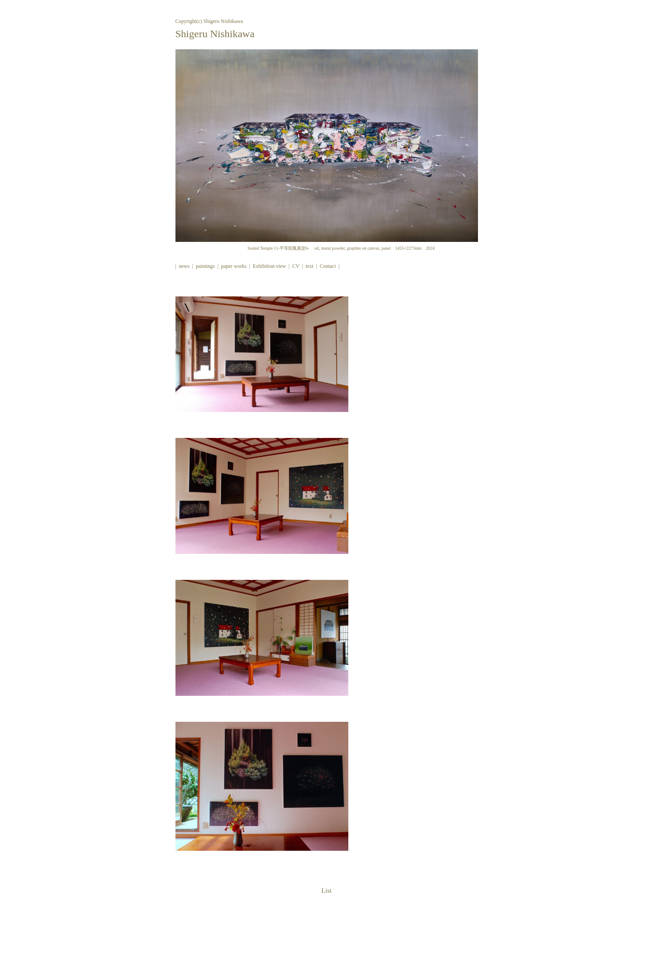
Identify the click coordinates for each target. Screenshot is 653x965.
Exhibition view (269, 266)
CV (295, 266)
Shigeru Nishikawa (215, 33)
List (326, 890)
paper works (233, 266)
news (184, 266)
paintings (205, 266)
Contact (328, 266)
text (309, 266)
